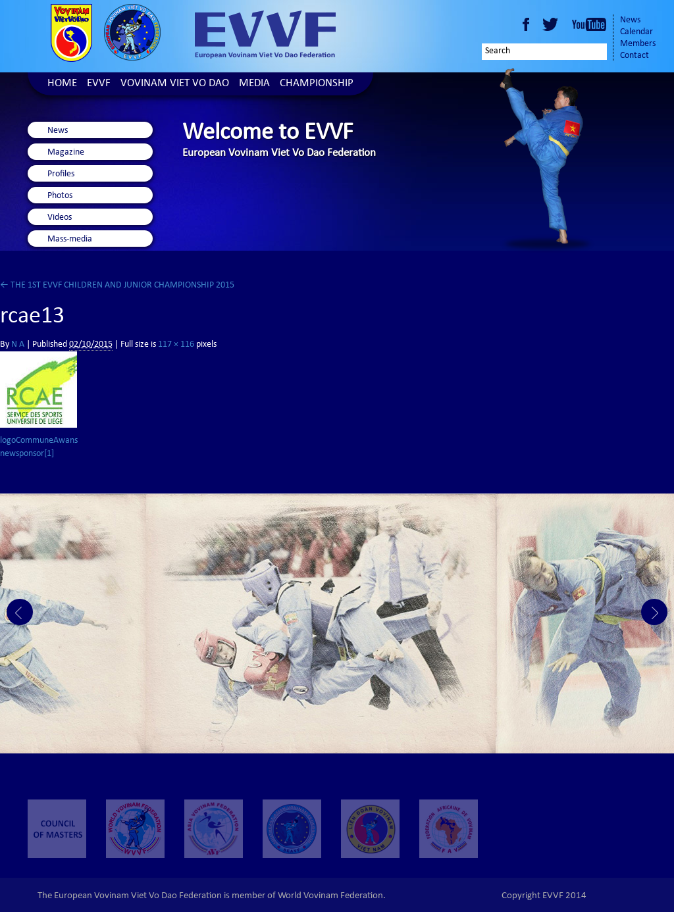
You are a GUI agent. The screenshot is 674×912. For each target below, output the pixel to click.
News (630, 20)
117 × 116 (176, 345)
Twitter (552, 24)
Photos (59, 196)
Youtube (589, 24)
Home (62, 84)
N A (17, 345)
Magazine (65, 152)
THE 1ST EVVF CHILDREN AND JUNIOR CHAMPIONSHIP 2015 (117, 285)
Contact (634, 56)
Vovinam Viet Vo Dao (174, 84)
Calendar (636, 32)
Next (654, 612)
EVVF (99, 84)
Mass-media (69, 239)
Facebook (526, 24)
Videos (59, 218)
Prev (20, 612)
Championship (316, 84)
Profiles (60, 174)
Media (254, 84)
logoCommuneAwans (39, 441)
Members (638, 44)
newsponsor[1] (27, 454)
